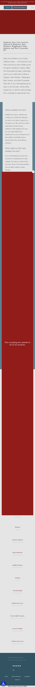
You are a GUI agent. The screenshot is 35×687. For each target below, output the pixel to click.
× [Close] (33, 172)
